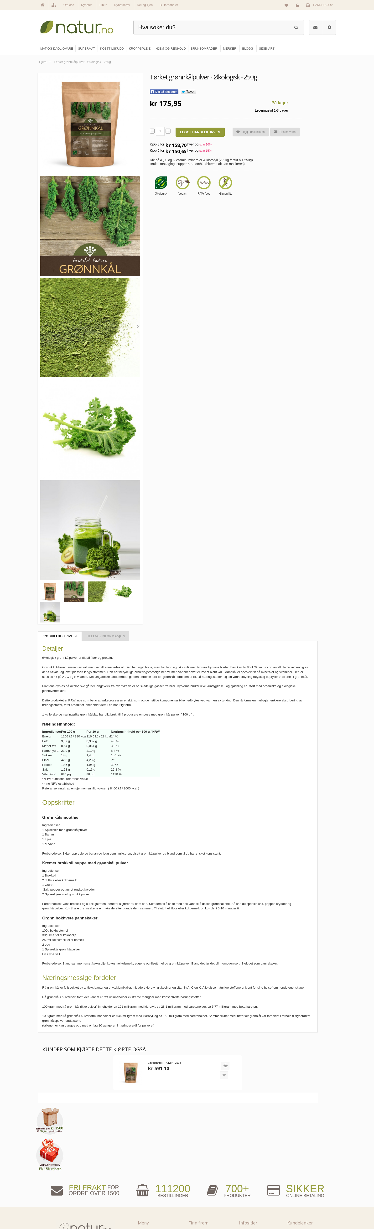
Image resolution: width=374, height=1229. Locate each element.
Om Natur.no (151, 1180)
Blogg (247, 1170)
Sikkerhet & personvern (307, 1211)
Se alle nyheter (152, 1201)
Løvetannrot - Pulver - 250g (159, 1071)
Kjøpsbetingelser (302, 1201)
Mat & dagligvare (204, 1170)
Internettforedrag (254, 1191)
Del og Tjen (145, 5)
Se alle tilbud (151, 1211)
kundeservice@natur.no (85, 1198)
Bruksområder (253, 1180)
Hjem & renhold (203, 1211)
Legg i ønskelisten (248, 132)
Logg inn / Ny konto (304, 1170)
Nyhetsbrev (122, 5)
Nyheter (86, 5)
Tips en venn (282, 132)
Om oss (68, 5)
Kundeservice (300, 1191)
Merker (147, 1191)
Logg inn (298, 6)
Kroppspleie (200, 1201)
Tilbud (103, 5)
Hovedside (149, 1170)
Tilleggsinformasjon (105, 636)
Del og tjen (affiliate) (256, 1201)
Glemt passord (301, 1180)
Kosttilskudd (201, 1191)
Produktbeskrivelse (60, 636)
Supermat (199, 1180)
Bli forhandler (169, 5)
